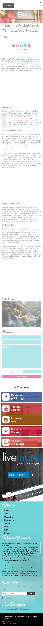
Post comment (21, 377)
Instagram (26, 609)
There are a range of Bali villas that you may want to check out (21, 216)
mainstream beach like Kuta (23, 121)
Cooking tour (10, 520)
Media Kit (8, 517)
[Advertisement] (21, 90)
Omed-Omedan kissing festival (21, 144)
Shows (7, 523)
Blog (6, 530)
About (7, 510)
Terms (6, 513)
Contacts (8, 533)
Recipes (7, 526)
